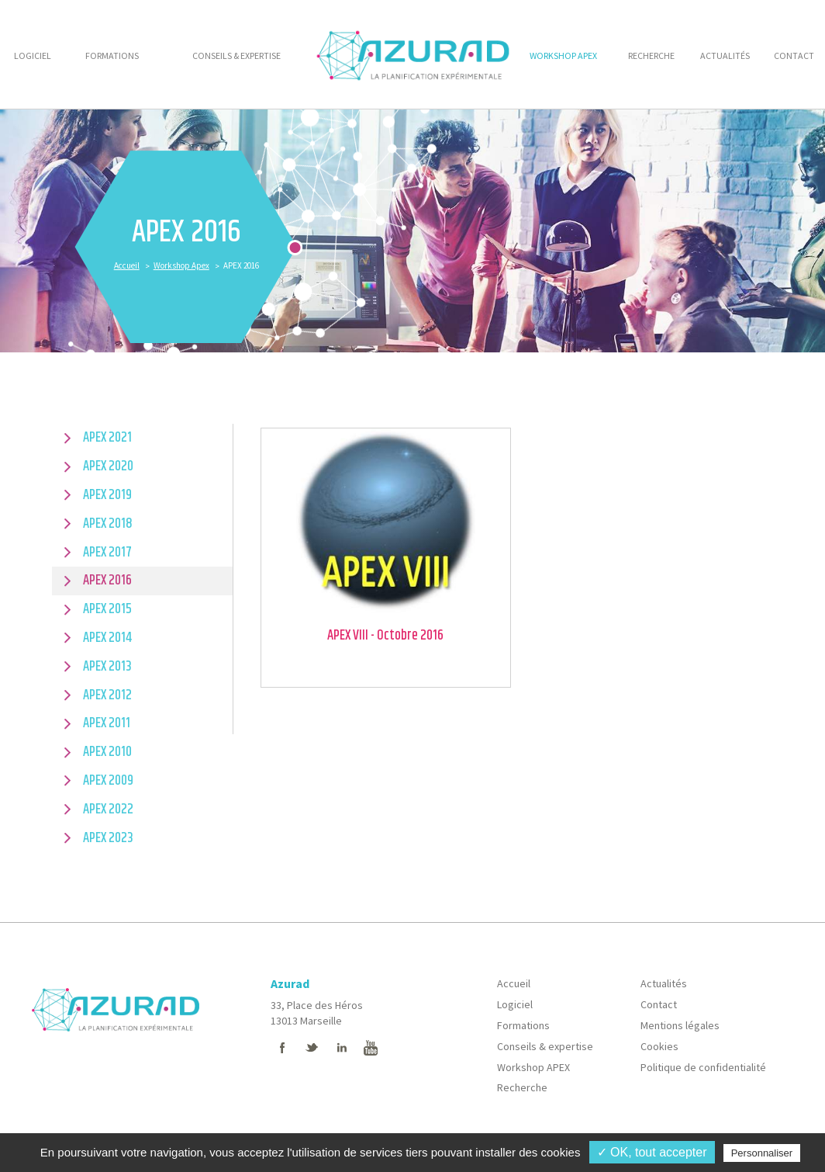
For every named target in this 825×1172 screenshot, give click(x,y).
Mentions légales (680, 1025)
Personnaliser (762, 1153)
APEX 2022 (108, 809)
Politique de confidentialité (703, 1067)
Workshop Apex (181, 265)
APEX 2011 (106, 723)
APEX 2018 (108, 524)
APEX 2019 (107, 495)
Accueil (127, 265)
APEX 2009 (108, 781)
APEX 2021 (107, 438)
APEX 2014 (107, 638)
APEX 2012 (107, 695)
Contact (658, 1004)
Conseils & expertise (545, 1046)
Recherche (522, 1087)
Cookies (659, 1046)
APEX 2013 (107, 667)
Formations (523, 1025)
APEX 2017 (107, 552)
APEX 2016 (107, 580)
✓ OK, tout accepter (652, 1152)
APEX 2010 (107, 752)
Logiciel (515, 1004)
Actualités (663, 983)
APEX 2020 (108, 466)
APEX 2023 (108, 838)
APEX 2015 (107, 609)
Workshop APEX (533, 1067)
